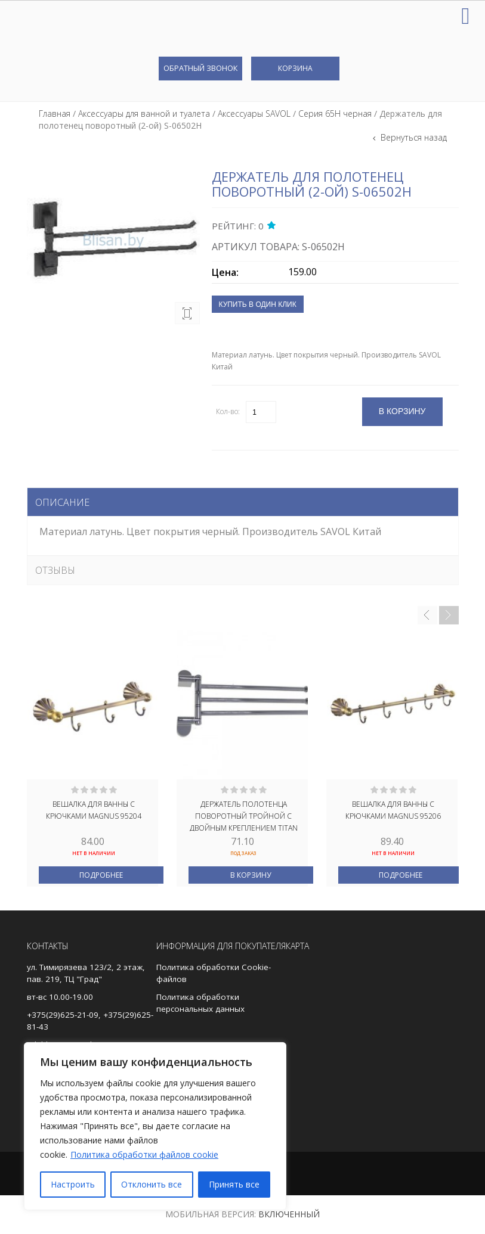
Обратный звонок (200, 68)
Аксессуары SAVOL (254, 113)
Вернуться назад (412, 137)
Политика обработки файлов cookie (144, 1154)
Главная (54, 113)
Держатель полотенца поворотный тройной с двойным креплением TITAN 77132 (244, 815)
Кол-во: (228, 411)
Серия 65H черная (335, 113)
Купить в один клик (257, 304)
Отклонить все (151, 1184)
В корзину (250, 875)
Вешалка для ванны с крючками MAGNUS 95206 (393, 810)
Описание (62, 502)
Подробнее (101, 875)
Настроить (73, 1184)
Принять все (234, 1184)
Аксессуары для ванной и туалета (144, 113)
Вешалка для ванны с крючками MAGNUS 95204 (93, 810)
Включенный (289, 1214)
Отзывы (55, 570)
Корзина (295, 68)
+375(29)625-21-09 (62, 1014)
